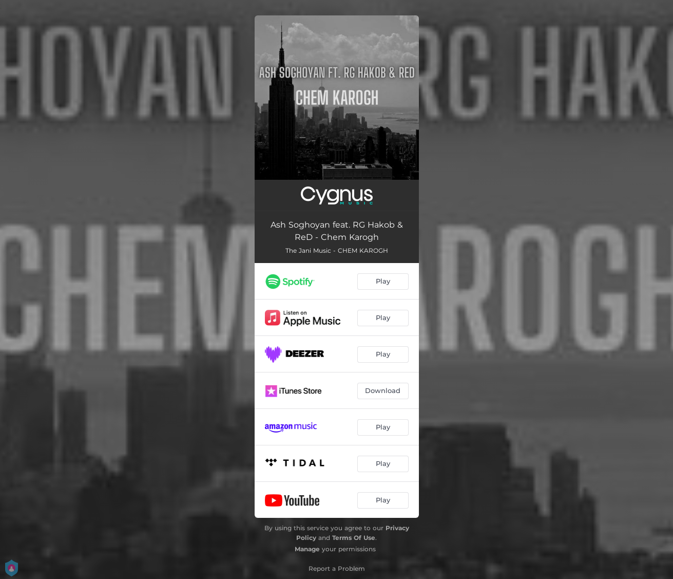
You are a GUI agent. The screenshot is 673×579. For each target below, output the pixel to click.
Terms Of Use (353, 537)
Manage (307, 549)
